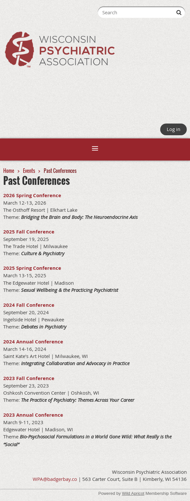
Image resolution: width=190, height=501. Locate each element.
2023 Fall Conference (28, 378)
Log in (173, 129)
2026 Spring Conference (32, 195)
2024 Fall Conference (28, 305)
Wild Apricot (133, 493)
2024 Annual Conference (33, 341)
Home (8, 170)
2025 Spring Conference (32, 268)
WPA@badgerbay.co (55, 479)
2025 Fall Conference (28, 231)
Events (29, 170)
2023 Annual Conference (33, 415)
